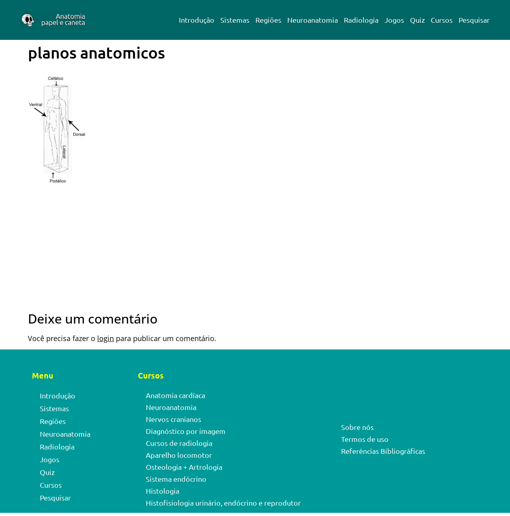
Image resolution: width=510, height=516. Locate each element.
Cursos (442, 20)
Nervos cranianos (173, 419)
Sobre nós (357, 427)
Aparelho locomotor (179, 455)
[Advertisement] (255, 252)
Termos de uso (364, 439)
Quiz (417, 20)
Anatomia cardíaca (175, 395)
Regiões (268, 20)
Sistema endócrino (176, 479)
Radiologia (361, 20)
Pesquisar (474, 20)
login (105, 338)
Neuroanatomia (312, 20)
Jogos (394, 20)
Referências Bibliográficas (383, 451)
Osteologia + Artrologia (184, 467)
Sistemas (234, 20)
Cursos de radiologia (179, 443)
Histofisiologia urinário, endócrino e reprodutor (223, 502)
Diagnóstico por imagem (186, 431)
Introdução (196, 20)
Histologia (162, 491)
